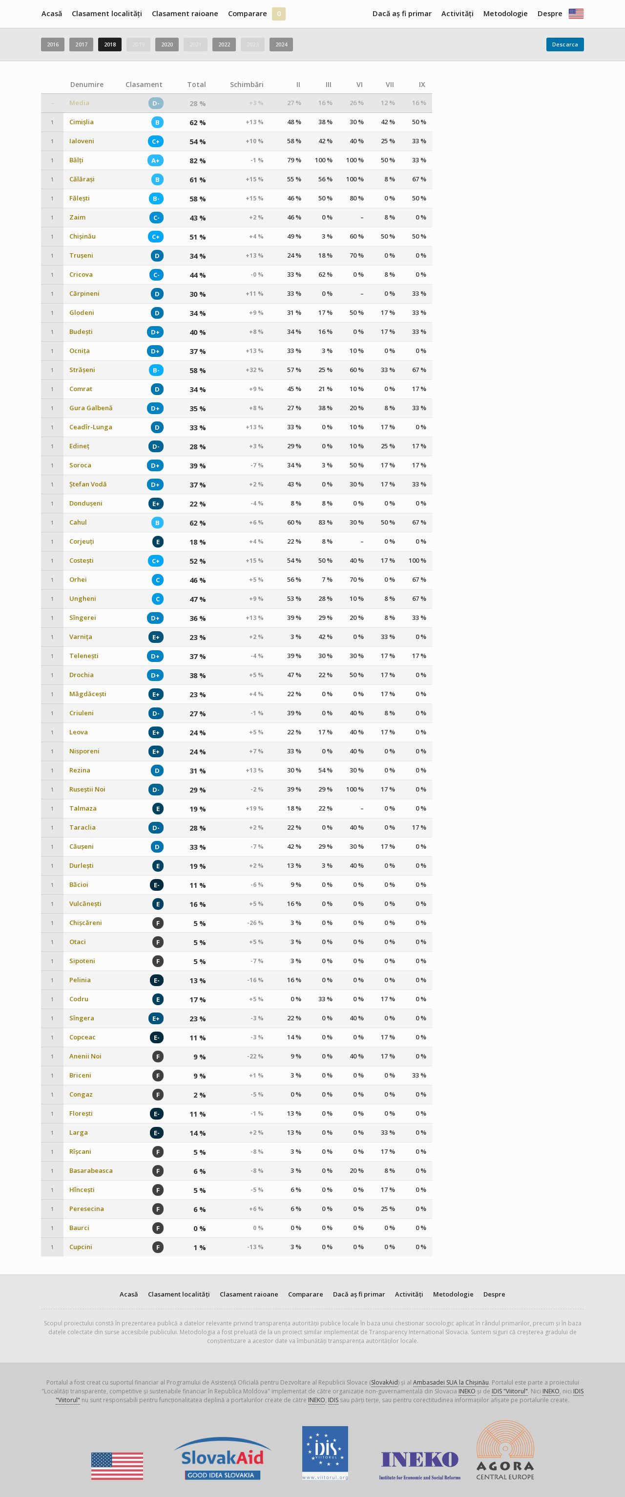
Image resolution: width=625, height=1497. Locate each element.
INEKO (467, 1391)
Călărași (82, 179)
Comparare (247, 13)
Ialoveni (81, 141)
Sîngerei (82, 618)
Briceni (80, 1075)
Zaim (77, 217)
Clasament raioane (185, 13)
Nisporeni (84, 751)
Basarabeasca (91, 1171)
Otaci (77, 942)
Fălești (79, 198)
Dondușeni (86, 503)
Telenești (84, 656)
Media (79, 103)
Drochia (81, 675)
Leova (78, 732)
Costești (81, 560)
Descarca (565, 44)
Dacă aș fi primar (402, 13)
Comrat (80, 389)
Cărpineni (84, 293)
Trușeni (81, 255)
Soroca (80, 465)
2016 (53, 44)
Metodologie (505, 13)
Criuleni (81, 713)
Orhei (78, 579)
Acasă (52, 13)
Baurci (79, 1228)
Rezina (79, 770)
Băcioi (78, 885)
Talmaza (83, 808)
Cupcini (80, 1247)
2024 (281, 44)
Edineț (79, 446)
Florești (81, 1113)
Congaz (81, 1094)
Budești (81, 332)
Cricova (81, 274)
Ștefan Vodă (88, 484)
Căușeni (81, 846)
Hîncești (82, 1190)
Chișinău (82, 236)
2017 (81, 44)
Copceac (82, 1037)
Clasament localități (107, 13)
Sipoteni (82, 961)
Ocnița (79, 351)
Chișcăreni (85, 923)
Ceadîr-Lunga (90, 427)
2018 (110, 44)
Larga (78, 1132)
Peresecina (86, 1209)
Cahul (78, 522)
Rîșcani (80, 1151)
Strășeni (82, 370)
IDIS (333, 1400)
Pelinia (80, 980)
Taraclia (82, 827)
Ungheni (82, 598)
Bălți (76, 160)
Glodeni (81, 312)
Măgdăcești (87, 694)
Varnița (80, 637)
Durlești (81, 865)
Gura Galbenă (91, 408)
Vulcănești (85, 904)
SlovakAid (384, 1382)
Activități (457, 13)
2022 (224, 44)
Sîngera (81, 1018)
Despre (550, 13)
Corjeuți (81, 541)
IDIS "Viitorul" (510, 1391)
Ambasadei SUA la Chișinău (451, 1382)
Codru (78, 999)
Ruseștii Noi (87, 789)
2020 (167, 44)
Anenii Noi (85, 1056)
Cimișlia (81, 122)
